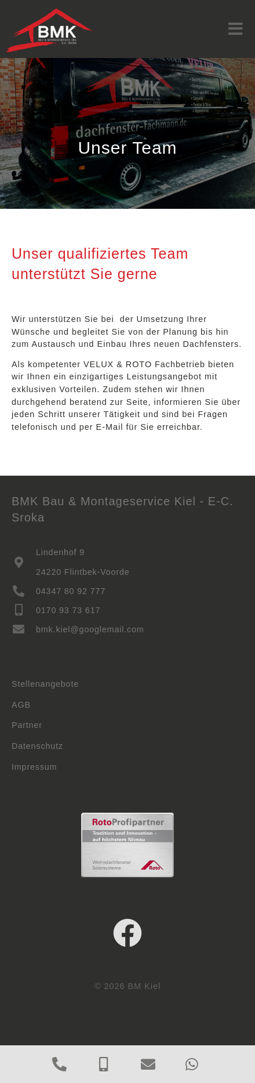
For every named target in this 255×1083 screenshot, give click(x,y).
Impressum (34, 766)
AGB (21, 704)
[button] (236, 29)
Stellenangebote (45, 684)
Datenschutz (37, 746)
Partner (27, 725)
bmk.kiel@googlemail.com (90, 629)
